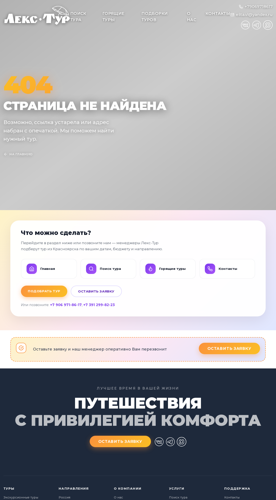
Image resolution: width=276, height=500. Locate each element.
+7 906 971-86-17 (66, 305)
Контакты (217, 13)
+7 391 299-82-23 (99, 305)
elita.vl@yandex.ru (254, 14)
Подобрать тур (44, 291)
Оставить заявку (96, 291)
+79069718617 (259, 6)
